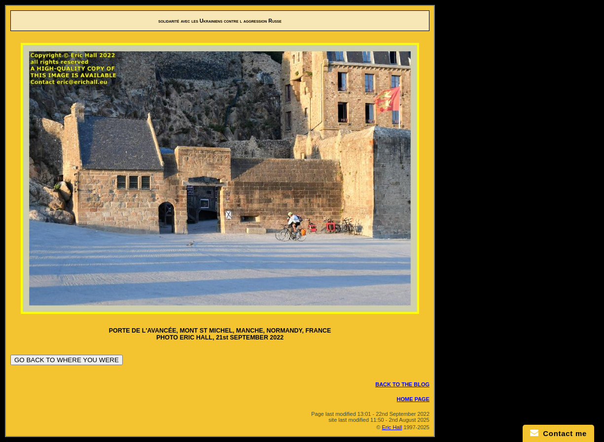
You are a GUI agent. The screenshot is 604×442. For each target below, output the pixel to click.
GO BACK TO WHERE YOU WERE (66, 360)
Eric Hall (392, 427)
